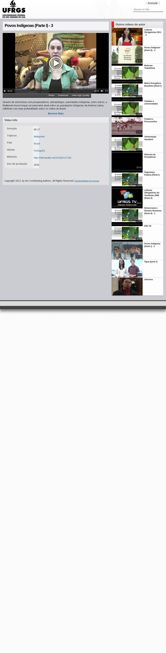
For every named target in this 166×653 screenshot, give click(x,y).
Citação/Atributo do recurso (86, 181)
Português (39, 150)
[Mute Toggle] (102, 91)
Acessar (153, 3)
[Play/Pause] (5, 91)
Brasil (37, 143)
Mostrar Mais (56, 113)
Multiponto (39, 136)
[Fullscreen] (106, 91)
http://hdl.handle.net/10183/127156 (52, 157)
